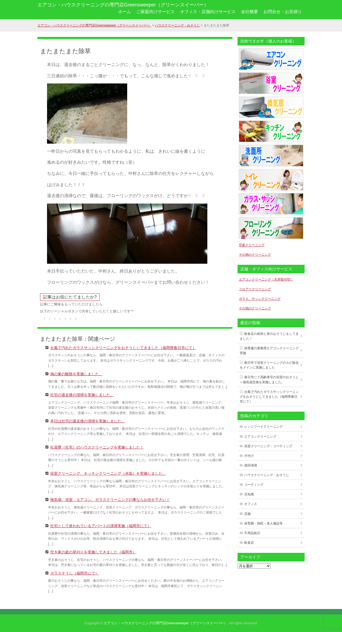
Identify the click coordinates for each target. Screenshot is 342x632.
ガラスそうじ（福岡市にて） (74, 573)
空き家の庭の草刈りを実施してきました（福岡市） (93, 552)
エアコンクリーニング (260, 436)
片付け (249, 456)
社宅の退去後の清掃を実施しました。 (82, 394)
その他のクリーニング (255, 254)
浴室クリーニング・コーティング (268, 446)
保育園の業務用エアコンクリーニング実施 (269, 350)
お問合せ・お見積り (282, 11)
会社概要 (249, 11)
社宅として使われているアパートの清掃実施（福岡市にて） (100, 525)
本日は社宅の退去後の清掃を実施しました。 (87, 421)
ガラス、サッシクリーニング (260, 299)
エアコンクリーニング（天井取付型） (266, 279)
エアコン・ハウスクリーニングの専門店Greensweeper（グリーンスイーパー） (123, 4)
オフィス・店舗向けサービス (208, 11)
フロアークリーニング (255, 289)
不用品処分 (252, 533)
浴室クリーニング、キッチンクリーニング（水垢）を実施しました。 (108, 473)
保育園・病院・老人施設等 (263, 523)
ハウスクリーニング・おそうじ (266, 475)
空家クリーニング (252, 245)
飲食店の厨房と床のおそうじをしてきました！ (269, 336)
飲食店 (249, 543)
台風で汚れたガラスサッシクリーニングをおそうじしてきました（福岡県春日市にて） (123, 347)
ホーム (124, 11)
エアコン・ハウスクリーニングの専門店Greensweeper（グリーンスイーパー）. (166, 623)
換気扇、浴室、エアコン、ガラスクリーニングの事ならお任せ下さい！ (110, 499)
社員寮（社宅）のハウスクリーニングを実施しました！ (97, 447)
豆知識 (249, 494)
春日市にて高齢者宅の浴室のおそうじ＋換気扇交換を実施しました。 (269, 379)
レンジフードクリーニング (263, 426)
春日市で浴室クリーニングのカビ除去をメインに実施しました (269, 365)
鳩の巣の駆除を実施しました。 (76, 374)
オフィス (250, 504)
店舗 (247, 514)
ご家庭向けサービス (155, 11)
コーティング (253, 485)
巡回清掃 (250, 465)
